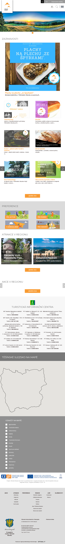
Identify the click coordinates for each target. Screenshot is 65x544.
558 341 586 (55, 327)
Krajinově (16, 497)
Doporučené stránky (57, 1)
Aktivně (16, 499)
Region (37, 493)
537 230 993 (55, 348)
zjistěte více (32, 196)
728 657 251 (34, 327)
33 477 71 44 (27, 532)
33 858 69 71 (35, 342)
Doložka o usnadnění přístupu (28, 530)
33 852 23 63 (35, 314)
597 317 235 (14, 321)
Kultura (37, 504)
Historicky (16, 495)
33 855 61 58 (14, 340)
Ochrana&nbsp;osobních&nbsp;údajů (30, 528)
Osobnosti (48, 495)
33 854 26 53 (14, 347)
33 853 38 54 (35, 348)
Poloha (37, 499)
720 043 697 (35, 321)
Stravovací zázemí (37, 510)
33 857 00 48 (55, 335)
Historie (37, 501)
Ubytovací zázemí (37, 508)
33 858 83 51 (34, 335)
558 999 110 (55, 314)
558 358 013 (14, 329)
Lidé (49, 493)
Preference (26, 493)
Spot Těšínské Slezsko (37, 506)
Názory (49, 497)
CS (46, 1)
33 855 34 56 (55, 342)
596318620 (15, 314)
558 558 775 (55, 321)
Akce (6, 493)
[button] (2, 168)
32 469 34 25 (15, 335)
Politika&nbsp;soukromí (27, 527)
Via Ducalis (16, 504)
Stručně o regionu (37, 495)
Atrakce (16, 493)
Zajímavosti (59, 493)
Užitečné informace (37, 497)
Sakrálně (16, 501)
